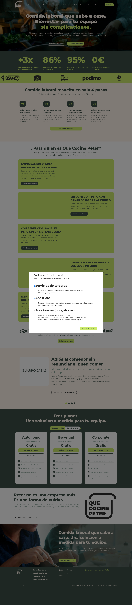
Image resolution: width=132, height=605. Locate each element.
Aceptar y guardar (88, 328)
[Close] (97, 275)
